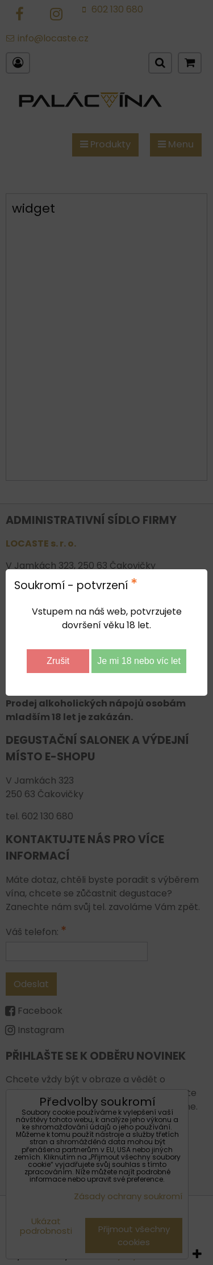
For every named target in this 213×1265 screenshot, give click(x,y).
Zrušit (58, 661)
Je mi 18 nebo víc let (139, 661)
